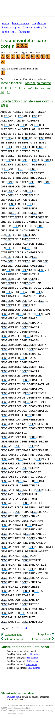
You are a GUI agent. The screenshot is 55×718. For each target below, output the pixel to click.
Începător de (39, 23)
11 (36, 87)
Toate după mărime (38, 83)
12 (42, 87)
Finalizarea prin (11, 27)
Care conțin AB (31, 27)
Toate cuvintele (20, 23)
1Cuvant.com (13, 697)
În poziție (24, 31)
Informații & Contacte (15, 713)
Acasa (5, 23)
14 (2, 92)
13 (49, 87)
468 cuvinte (31, 664)
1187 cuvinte (33, 654)
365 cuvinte (32, 657)
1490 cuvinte (34, 668)
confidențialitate (24, 708)
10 (30, 87)
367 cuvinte (32, 661)
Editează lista (11, 634)
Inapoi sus (46, 634)
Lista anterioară (12, 639)
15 (8, 92)
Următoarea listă (42, 639)
